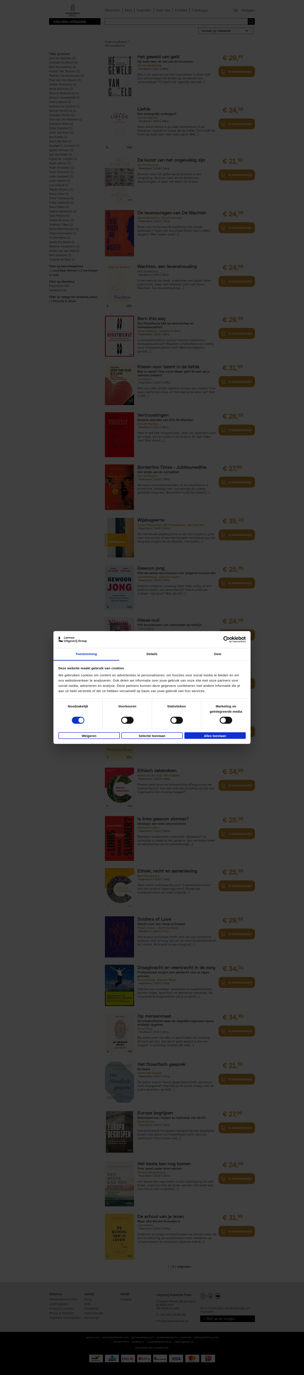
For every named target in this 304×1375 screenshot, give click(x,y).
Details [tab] (152, 654)
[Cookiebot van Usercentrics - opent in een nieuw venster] (226, 639)
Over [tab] (218, 654)
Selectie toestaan (152, 736)
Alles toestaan (215, 736)
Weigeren (89, 736)
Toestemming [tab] (86, 654)
